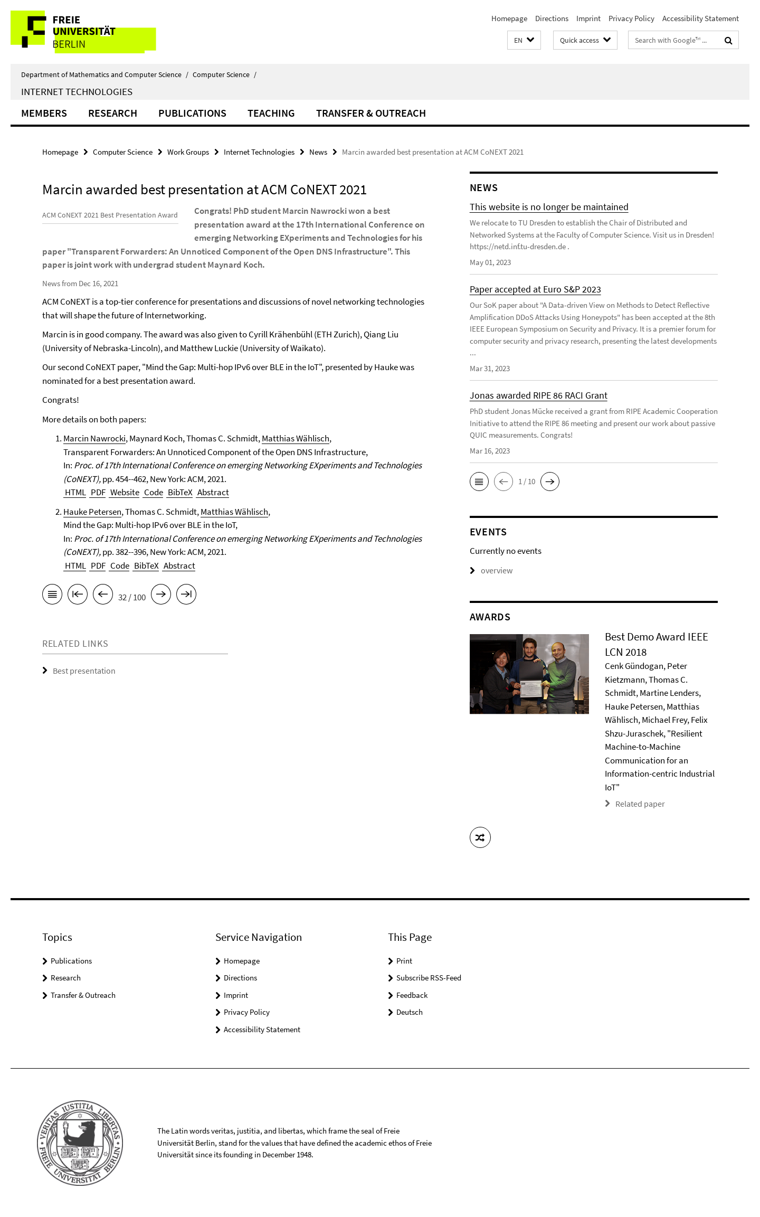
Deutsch (409, 1011)
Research (112, 112)
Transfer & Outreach (371, 112)
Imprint (588, 18)
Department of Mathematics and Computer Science (104, 74)
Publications (192, 112)
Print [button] (404, 960)
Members (44, 112)
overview (490, 570)
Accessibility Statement (700, 18)
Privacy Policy (631, 18)
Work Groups (188, 152)
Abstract (212, 519)
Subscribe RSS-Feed (428, 977)
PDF (97, 519)
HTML (74, 519)
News (318, 152)
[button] (524, 40)
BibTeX (179, 519)
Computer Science (224, 74)
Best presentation (81, 697)
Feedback (412, 994)
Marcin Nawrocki (94, 465)
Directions (551, 18)
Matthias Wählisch (295, 465)
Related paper (638, 803)
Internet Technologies (76, 91)
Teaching (271, 112)
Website (124, 519)
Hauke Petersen (92, 538)
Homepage (509, 18)
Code (152, 519)
